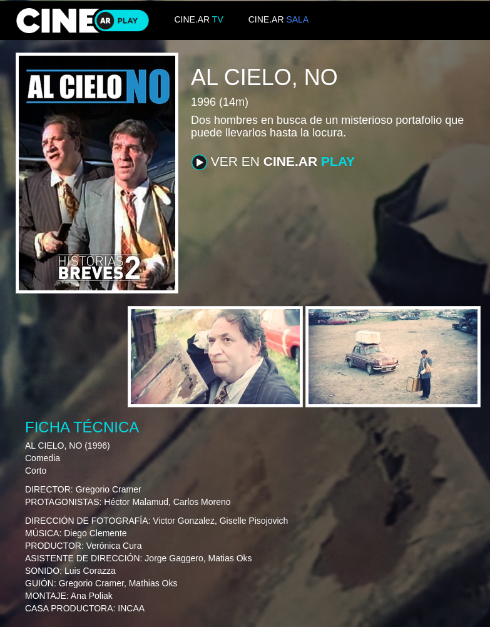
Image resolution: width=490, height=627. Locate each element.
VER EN (273, 162)
